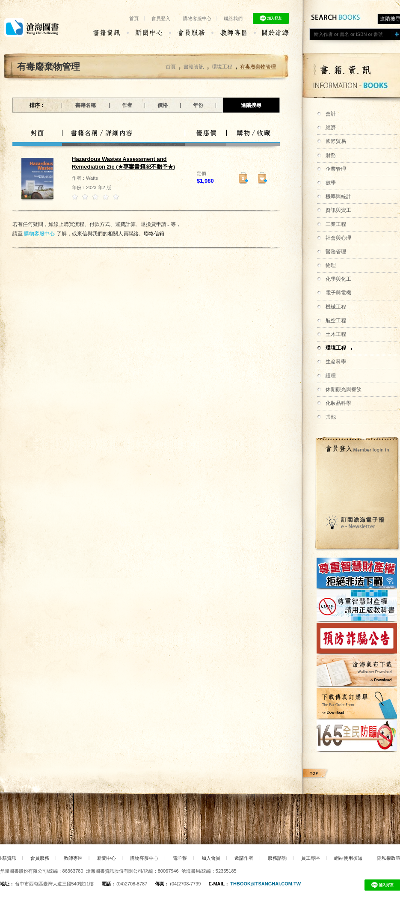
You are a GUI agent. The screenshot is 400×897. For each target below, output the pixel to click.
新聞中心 (106, 858)
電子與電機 (338, 293)
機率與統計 (338, 196)
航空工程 (336, 321)
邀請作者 (243, 858)
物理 (331, 265)
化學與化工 (338, 279)
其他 (331, 417)
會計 (331, 114)
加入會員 (210, 858)
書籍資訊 (194, 67)
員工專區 (310, 858)
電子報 (180, 858)
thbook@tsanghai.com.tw (265, 883)
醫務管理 (336, 252)
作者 (127, 105)
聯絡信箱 (154, 234)
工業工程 (336, 224)
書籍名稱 (85, 105)
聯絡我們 (233, 18)
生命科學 (336, 362)
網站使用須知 (348, 858)
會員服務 (39, 858)
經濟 (331, 128)
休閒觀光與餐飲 (343, 389)
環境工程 (336, 348)
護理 (331, 376)
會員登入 (160, 18)
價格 (162, 105)
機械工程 (336, 307)
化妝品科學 (338, 403)
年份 (198, 105)
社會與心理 (338, 238)
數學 (331, 183)
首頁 (134, 18)
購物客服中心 (197, 18)
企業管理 (336, 169)
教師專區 (73, 858)
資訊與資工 (338, 210)
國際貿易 (336, 141)
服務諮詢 (277, 858)
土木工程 (336, 334)
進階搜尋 (251, 105)
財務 (331, 155)
